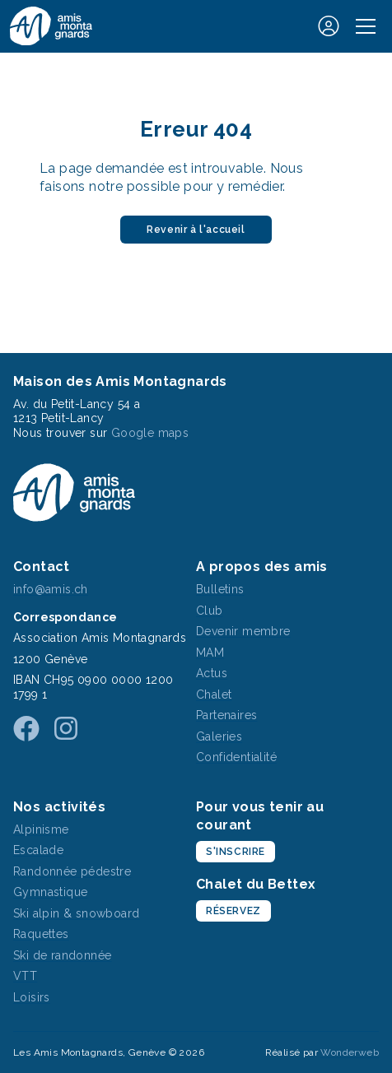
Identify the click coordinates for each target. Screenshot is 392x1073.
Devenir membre (243, 631)
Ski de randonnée (62, 955)
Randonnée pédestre (72, 871)
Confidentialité (236, 757)
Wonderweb (349, 1052)
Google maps (150, 432)
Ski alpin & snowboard (76, 913)
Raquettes (41, 934)
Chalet (213, 694)
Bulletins (220, 589)
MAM (210, 652)
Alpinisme (41, 829)
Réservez (233, 911)
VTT (25, 975)
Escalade (38, 850)
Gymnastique (50, 892)
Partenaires (226, 715)
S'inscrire (235, 851)
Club (209, 610)
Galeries (219, 736)
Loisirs (31, 997)
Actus (211, 673)
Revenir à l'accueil (196, 229)
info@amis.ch (50, 589)
